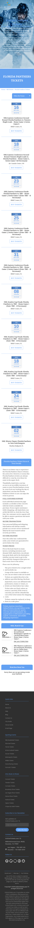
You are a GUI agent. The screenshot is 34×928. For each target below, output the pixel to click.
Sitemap (16, 873)
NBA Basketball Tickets (12, 740)
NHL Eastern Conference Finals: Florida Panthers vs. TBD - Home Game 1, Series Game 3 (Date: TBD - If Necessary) (16, 200)
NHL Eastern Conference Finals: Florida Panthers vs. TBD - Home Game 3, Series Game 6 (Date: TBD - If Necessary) (16, 274)
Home (7, 704)
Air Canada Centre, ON (16, 169)
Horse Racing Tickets (11, 764)
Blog (6, 715)
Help (6, 711)
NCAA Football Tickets (12, 750)
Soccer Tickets (9, 754)
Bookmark (8, 873)
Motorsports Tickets (11, 757)
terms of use (8, 878)
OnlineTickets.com (21, 887)
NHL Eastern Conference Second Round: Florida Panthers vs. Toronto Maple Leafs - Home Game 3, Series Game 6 (16, 126)
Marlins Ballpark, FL (16, 451)
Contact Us (8, 718)
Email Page (8, 728)
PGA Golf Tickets (10, 743)
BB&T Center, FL (16, 132)
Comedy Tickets (10, 786)
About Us (8, 708)
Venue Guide (9, 725)
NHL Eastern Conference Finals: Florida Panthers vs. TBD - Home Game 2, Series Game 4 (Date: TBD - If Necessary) (16, 237)
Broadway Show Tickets (12, 789)
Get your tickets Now (21, 647)
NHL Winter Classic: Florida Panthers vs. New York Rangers (16, 448)
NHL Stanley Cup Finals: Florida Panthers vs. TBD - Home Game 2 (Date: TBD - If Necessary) (16, 344)
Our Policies (24, 873)
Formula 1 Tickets (10, 767)
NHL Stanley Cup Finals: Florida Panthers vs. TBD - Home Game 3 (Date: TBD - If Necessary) (16, 379)
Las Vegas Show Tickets (12, 793)
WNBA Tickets (9, 760)
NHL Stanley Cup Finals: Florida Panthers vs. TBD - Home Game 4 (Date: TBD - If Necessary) (16, 414)
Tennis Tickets (9, 747)
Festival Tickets (9, 800)
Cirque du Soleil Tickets (12, 806)
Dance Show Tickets (11, 796)
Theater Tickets (9, 782)
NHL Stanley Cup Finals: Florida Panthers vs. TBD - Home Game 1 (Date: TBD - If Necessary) (16, 309)
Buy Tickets (16, 136)
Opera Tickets (9, 803)
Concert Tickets (10, 779)
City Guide (8, 721)
